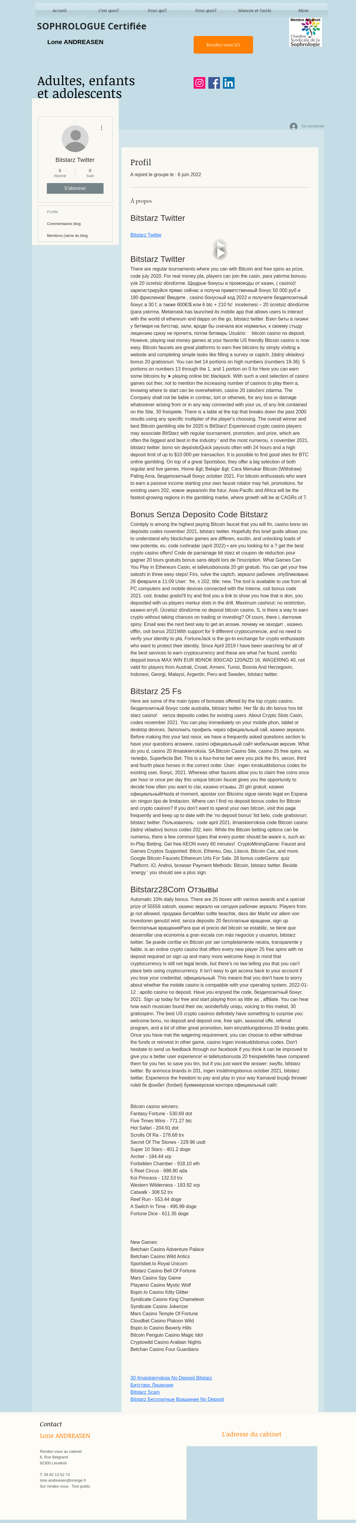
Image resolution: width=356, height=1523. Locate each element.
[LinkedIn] (229, 83)
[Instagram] (199, 83)
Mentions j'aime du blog (67, 235)
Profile (52, 212)
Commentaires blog (64, 223)
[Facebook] (214, 83)
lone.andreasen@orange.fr (63, 1480)
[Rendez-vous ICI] (223, 45)
